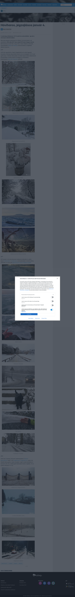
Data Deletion (30, 318)
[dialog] (37, 298)
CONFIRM (29, 314)
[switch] (52, 297)
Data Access (37, 318)
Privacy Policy (44, 318)
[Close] (58, 279)
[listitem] (37, 294)
